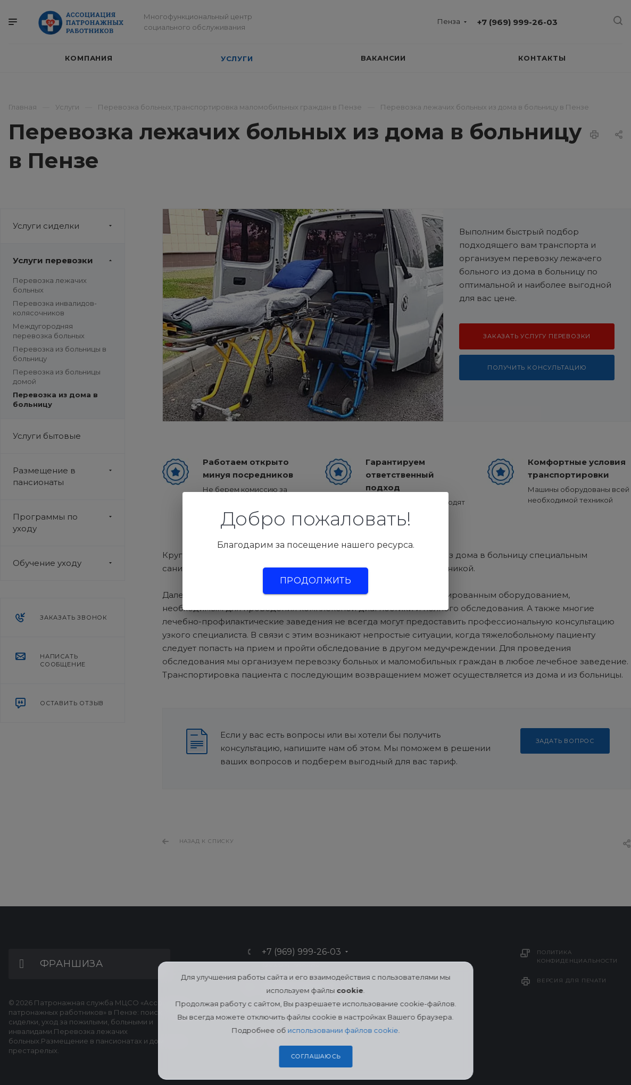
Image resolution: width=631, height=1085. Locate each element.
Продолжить (315, 580)
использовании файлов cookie (342, 1030)
